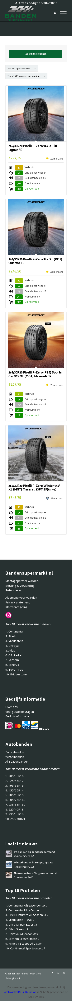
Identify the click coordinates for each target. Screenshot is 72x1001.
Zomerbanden (14, 752)
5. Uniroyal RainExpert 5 (21, 924)
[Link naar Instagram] (64, 973)
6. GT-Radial (13, 655)
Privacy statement (17, 602)
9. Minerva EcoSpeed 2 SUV (23, 943)
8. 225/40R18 (14, 809)
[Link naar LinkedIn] (58, 973)
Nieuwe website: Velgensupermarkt (35, 873)
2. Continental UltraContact (23, 910)
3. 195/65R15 (14, 785)
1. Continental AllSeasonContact (26, 905)
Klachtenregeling (16, 607)
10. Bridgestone (16, 674)
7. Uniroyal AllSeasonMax (21, 934)
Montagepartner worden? (22, 581)
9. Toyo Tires (14, 669)
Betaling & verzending (20, 585)
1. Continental (14, 631)
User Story (35, 973)
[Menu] (61, 13)
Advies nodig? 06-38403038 (38, 3)
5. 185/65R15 (14, 795)
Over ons (11, 707)
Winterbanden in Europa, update (33, 862)
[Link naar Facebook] (52, 973)
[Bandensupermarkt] (29, 13)
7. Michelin (12, 660)
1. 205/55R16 (14, 776)
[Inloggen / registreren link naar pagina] (53, 13)
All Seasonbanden (16, 761)
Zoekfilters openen (35, 53)
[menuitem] (53, 13)
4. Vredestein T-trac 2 (20, 920)
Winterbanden (14, 757)
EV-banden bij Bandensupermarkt (34, 852)
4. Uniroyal (12, 646)
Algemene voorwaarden (21, 597)
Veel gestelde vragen (19, 712)
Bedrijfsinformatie (17, 716)
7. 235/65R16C (15, 804)
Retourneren (13, 590)
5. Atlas (10, 650)
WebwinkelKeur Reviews (20, 992)
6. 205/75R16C (15, 800)
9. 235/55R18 (14, 814)
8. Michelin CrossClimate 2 (22, 939)
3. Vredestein (14, 641)
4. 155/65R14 (14, 790)
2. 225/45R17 (14, 781)
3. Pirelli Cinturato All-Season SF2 (26, 915)
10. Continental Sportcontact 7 (25, 948)
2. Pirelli (10, 636)
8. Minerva (12, 665)
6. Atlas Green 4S (16, 929)
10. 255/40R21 (15, 819)
